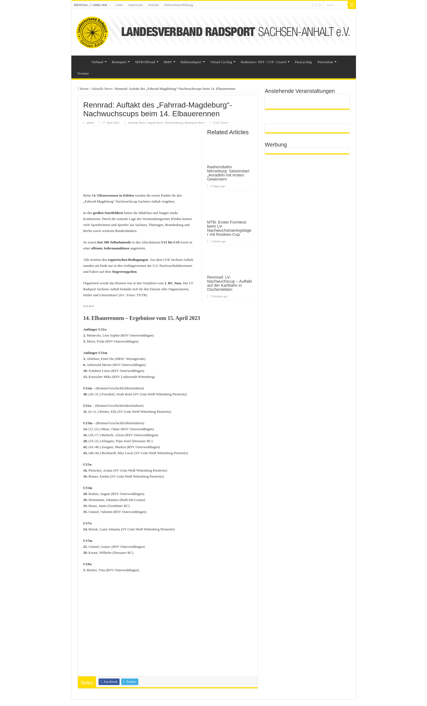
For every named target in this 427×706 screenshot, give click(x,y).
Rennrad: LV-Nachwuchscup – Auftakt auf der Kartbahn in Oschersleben (229, 283)
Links (119, 5)
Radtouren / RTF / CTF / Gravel (263, 62)
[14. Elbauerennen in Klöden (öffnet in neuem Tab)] (113, 195)
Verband (97, 62)
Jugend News (155, 122)
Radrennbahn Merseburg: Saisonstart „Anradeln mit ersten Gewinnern (228, 172)
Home (83, 89)
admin (90, 122)
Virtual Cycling (221, 62)
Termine (83, 73)
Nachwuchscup (174, 122)
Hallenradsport (191, 62)
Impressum (135, 5)
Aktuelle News (101, 89)
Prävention (325, 62)
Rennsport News (195, 122)
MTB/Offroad (145, 62)
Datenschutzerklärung (178, 5)
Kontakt (153, 5)
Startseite (81, 61)
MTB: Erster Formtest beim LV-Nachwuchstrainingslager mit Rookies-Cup (229, 228)
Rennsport (119, 62)
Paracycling (303, 62)
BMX (168, 62)
